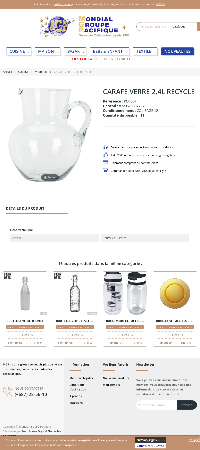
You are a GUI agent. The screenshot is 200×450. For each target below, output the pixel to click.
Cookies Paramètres (151, 440)
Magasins (76, 403)
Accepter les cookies (151, 445)
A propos (76, 396)
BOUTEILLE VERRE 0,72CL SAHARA (75, 321)
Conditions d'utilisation (78, 387)
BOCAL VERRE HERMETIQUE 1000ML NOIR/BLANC (125, 321)
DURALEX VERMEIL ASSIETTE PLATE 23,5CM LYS (175, 321)
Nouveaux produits (116, 378)
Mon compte (111, 385)
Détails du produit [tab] (28, 208)
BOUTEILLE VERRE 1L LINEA (25, 321)
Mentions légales (81, 378)
